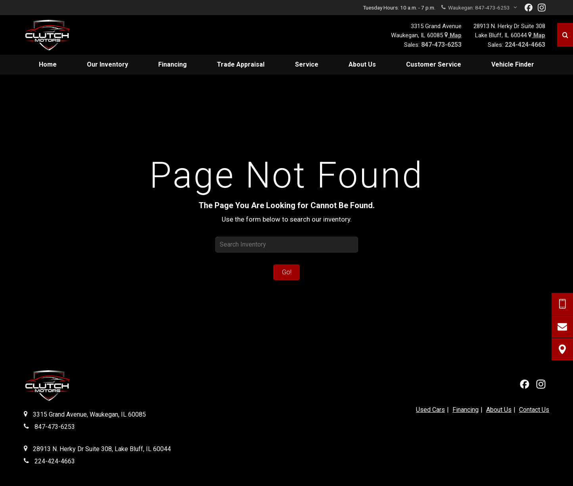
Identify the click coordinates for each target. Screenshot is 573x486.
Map (453, 35)
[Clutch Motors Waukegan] (47, 386)
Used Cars (430, 409)
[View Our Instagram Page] (541, 7)
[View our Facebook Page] (528, 7)
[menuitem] (48, 65)
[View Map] (562, 349)
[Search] (565, 35)
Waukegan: (479, 7)
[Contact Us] (562, 327)
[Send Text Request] (562, 304)
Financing (465, 409)
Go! (286, 272)
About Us (499, 409)
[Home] (53, 35)
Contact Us (534, 409)
